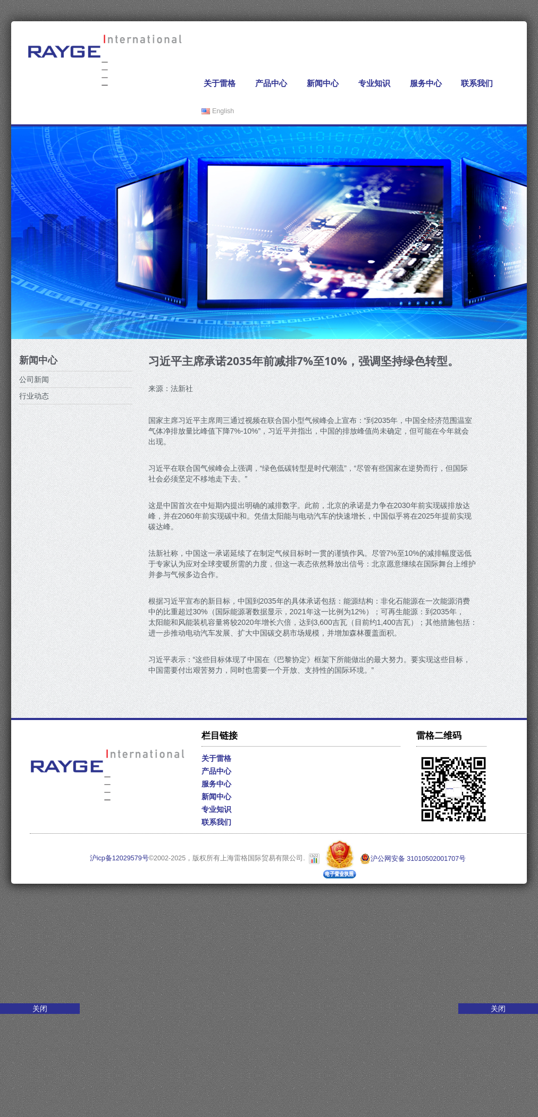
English (217, 111)
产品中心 (271, 83)
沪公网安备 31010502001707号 (413, 858)
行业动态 (34, 396)
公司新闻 (34, 379)
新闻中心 (323, 83)
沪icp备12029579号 (119, 858)
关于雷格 (220, 83)
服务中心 (426, 83)
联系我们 (477, 83)
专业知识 (374, 83)
